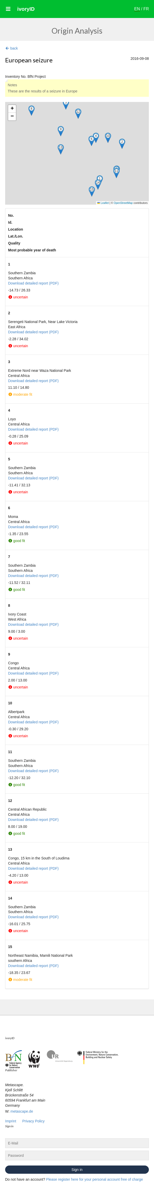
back (11, 48)
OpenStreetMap (123, 202)
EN (137, 9)
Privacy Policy (33, 1121)
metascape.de (22, 1111)
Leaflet (103, 202)
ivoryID (26, 9)
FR (146, 9)
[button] (122, 143)
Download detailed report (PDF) (33, 283)
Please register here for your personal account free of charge (94, 1179)
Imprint (10, 1121)
